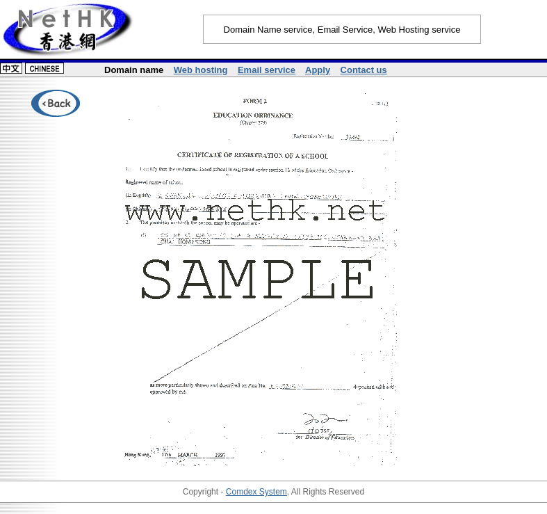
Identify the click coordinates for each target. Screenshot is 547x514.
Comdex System (256, 492)
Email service (266, 70)
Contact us (364, 70)
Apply (317, 70)
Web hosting (201, 70)
